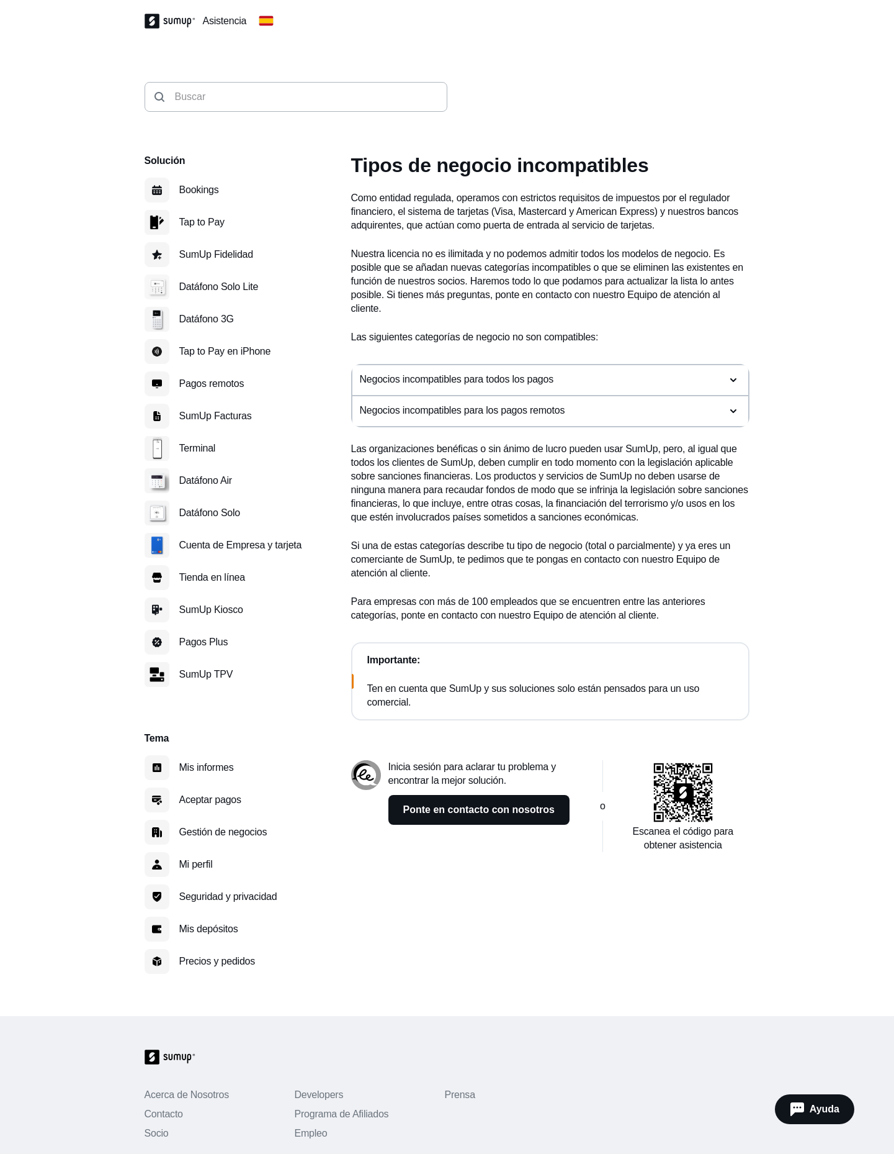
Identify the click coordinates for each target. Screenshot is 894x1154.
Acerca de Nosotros (187, 1094)
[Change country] (266, 21)
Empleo (310, 1133)
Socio (157, 1133)
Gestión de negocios (223, 832)
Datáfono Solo (210, 512)
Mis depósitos (208, 929)
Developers (318, 1094)
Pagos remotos (211, 383)
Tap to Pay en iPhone (225, 351)
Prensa (459, 1094)
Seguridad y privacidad (228, 896)
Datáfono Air (205, 480)
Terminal (197, 448)
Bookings (199, 189)
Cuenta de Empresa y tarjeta (240, 545)
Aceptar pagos (210, 799)
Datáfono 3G (206, 319)
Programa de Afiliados (341, 1114)
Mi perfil (196, 864)
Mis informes (206, 767)
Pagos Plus (203, 642)
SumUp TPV (206, 674)
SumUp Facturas (215, 416)
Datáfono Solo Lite (219, 286)
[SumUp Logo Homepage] (174, 21)
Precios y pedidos (217, 961)
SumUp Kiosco (211, 609)
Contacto (164, 1114)
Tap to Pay (202, 222)
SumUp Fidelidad (216, 254)
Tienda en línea (212, 577)
